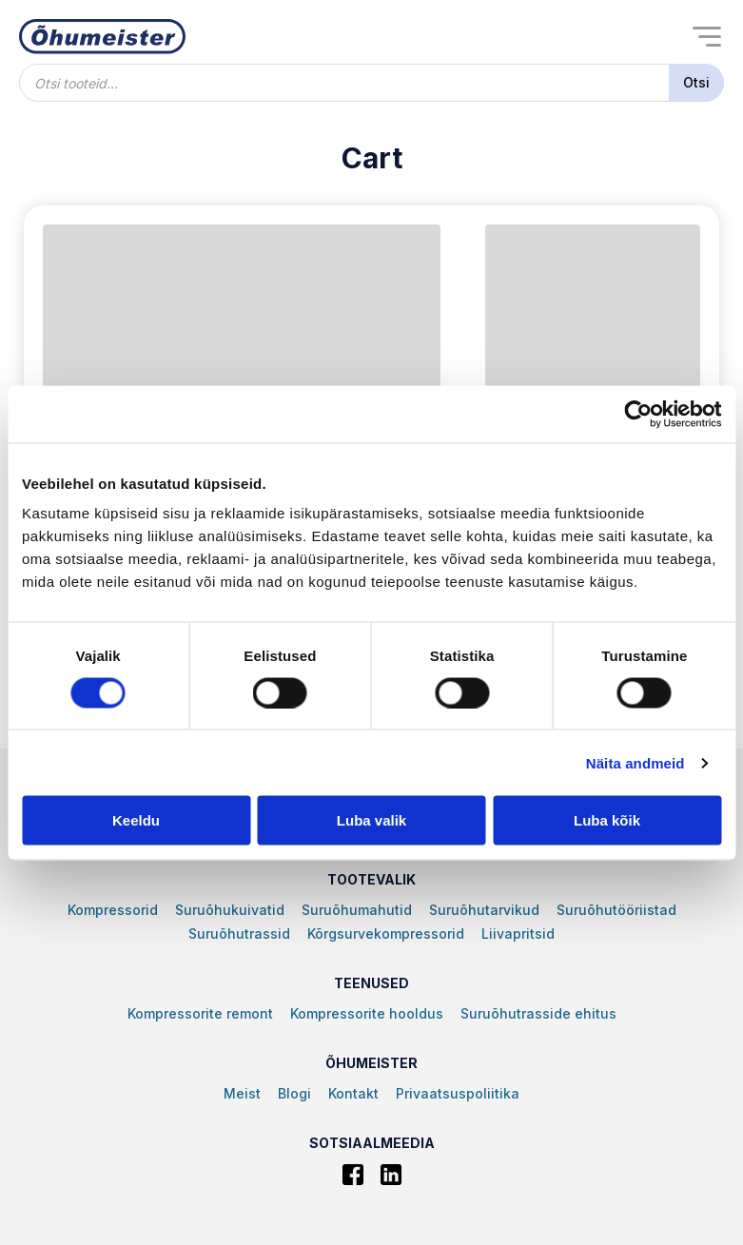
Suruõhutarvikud (484, 910)
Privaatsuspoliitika (457, 1093)
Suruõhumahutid (357, 910)
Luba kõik (607, 820)
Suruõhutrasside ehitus (538, 1013)
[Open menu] (707, 36)
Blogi (294, 1093)
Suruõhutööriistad (616, 910)
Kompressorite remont (200, 1013)
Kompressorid (113, 910)
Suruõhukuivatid (229, 910)
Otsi (696, 82)
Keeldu (136, 820)
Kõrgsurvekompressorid (385, 933)
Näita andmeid (635, 762)
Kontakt (353, 1093)
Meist (242, 1093)
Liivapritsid (518, 933)
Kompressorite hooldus (366, 1013)
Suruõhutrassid (239, 933)
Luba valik (371, 820)
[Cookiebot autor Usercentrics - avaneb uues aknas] (638, 413)
